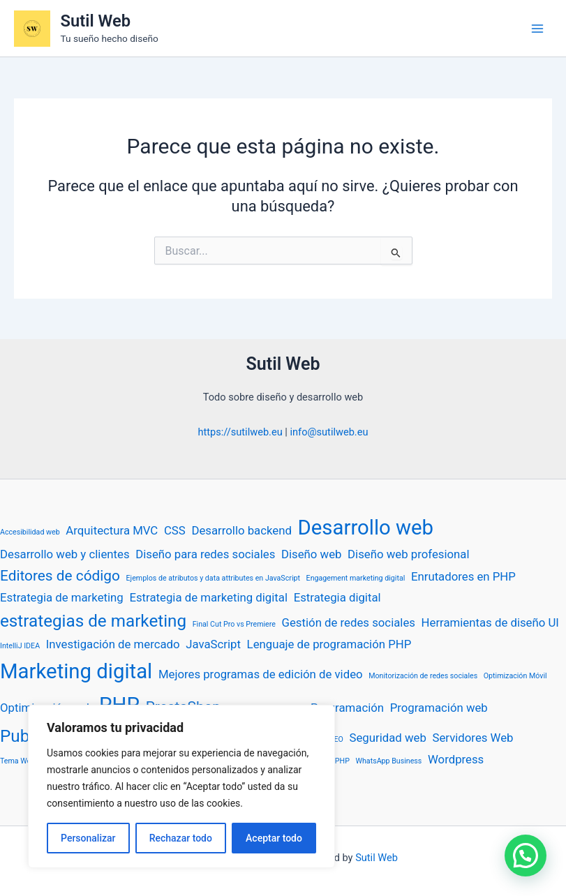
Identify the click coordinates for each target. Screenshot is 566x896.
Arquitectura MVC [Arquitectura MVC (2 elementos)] (112, 530)
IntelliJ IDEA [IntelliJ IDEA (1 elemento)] (20, 645)
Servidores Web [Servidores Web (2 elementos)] (472, 738)
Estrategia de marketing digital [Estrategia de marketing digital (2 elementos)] (208, 597)
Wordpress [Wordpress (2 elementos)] (456, 759)
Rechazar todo (180, 838)
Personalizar (88, 838)
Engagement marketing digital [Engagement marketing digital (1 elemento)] (355, 578)
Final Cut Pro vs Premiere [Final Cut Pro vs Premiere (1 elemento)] (234, 624)
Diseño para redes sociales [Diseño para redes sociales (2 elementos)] (205, 554)
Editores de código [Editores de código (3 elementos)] (60, 575)
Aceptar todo (274, 838)
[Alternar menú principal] (537, 28)
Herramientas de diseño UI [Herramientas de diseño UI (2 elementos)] (490, 622)
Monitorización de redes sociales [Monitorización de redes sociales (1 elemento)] (422, 675)
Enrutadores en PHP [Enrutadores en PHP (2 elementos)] (463, 576)
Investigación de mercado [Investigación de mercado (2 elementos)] (113, 644)
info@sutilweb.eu (329, 432)
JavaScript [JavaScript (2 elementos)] (213, 644)
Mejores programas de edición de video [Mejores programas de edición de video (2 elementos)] (260, 674)
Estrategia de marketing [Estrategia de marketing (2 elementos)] (62, 597)
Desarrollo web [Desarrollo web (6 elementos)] (366, 527)
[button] (525, 855)
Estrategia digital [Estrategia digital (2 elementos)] (337, 597)
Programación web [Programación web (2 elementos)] (439, 708)
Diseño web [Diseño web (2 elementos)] (311, 554)
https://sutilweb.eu (240, 432)
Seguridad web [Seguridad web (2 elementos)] (387, 738)
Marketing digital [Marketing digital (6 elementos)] (76, 671)
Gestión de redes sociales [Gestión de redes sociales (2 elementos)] (348, 622)
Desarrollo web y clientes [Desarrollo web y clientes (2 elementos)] (65, 554)
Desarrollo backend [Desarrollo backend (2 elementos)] (241, 530)
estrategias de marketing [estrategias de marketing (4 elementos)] (93, 621)
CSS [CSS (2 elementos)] (175, 530)
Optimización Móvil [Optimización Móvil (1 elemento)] (515, 675)
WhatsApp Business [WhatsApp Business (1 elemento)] (389, 761)
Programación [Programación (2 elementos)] (347, 708)
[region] (181, 786)
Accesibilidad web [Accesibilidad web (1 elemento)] (30, 532)
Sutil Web (96, 21)
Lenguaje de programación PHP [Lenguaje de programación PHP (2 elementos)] (329, 644)
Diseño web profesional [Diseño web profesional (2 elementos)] (408, 554)
